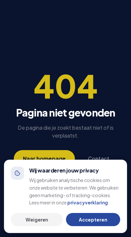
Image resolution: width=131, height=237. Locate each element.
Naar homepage (44, 158)
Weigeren (37, 220)
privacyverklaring (87, 202)
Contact (98, 158)
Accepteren (93, 220)
